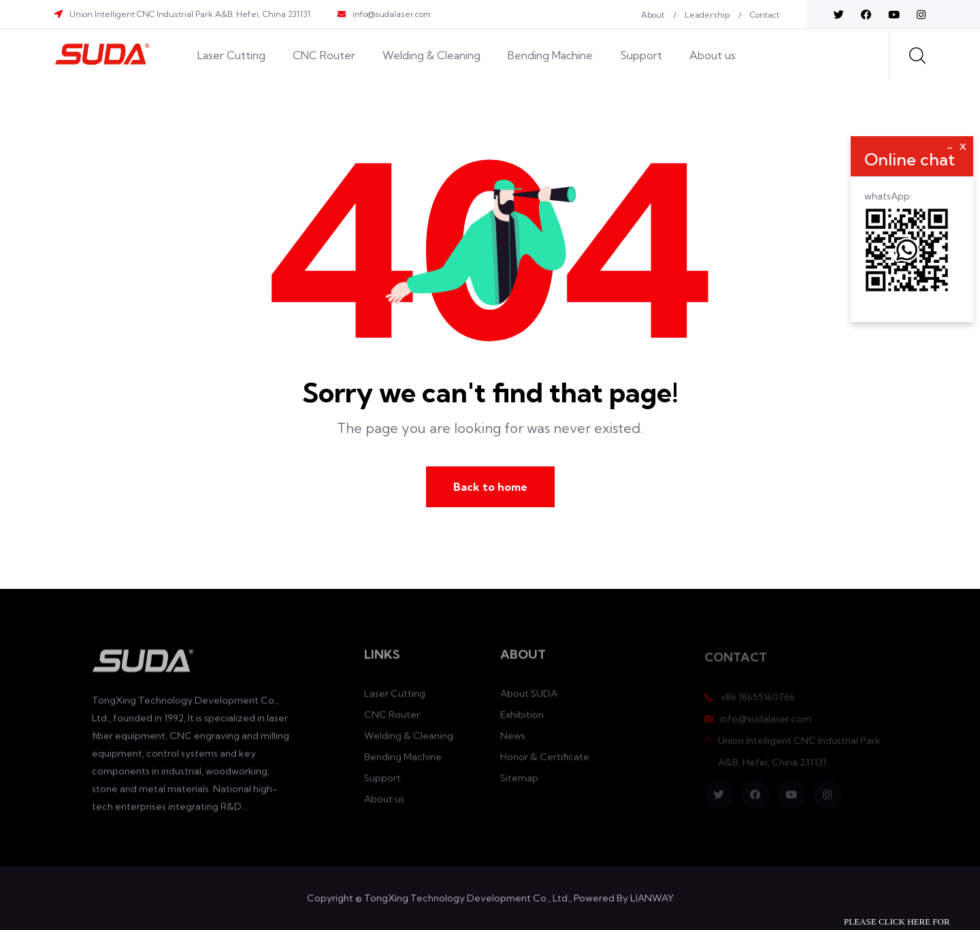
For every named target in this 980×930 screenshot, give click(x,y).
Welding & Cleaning (431, 55)
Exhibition (522, 720)
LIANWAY (652, 898)
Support (641, 55)
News (512, 741)
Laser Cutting (231, 55)
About (652, 15)
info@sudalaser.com (392, 14)
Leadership (707, 15)
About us (712, 55)
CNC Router (324, 55)
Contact (764, 15)
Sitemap (519, 783)
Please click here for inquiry (897, 923)
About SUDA (528, 699)
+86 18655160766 (757, 702)
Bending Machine (550, 55)
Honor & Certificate (544, 762)
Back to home (490, 487)
